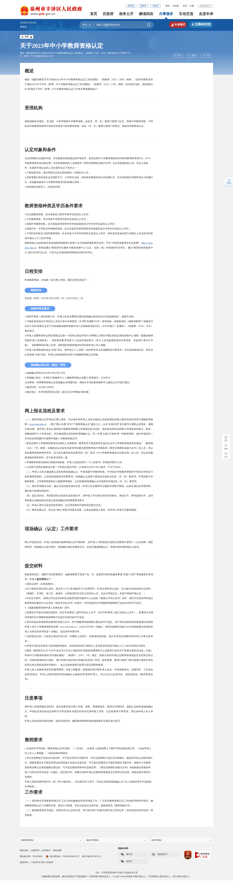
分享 (206, 56)
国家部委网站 (51, 840)
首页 (93, 14)
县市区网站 (181, 840)
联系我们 (46, 851)
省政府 (143, 6)
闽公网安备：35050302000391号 (62, 857)
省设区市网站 (116, 840)
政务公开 (126, 14)
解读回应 (146, 14)
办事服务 (166, 14)
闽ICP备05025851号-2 (91, 857)
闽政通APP (159, 855)
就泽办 (126, 862)
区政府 (108, 14)
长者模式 (175, 24)
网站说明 (24, 851)
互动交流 (186, 14)
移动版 (176, 6)
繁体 (167, 6)
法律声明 (35, 851)
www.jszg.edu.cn (37, 424)
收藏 (191, 56)
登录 (185, 6)
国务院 (131, 6)
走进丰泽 (206, 14)
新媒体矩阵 (123, 849)
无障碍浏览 (201, 24)
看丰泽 (126, 855)
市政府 (155, 6)
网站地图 (57, 851)
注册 (192, 6)
